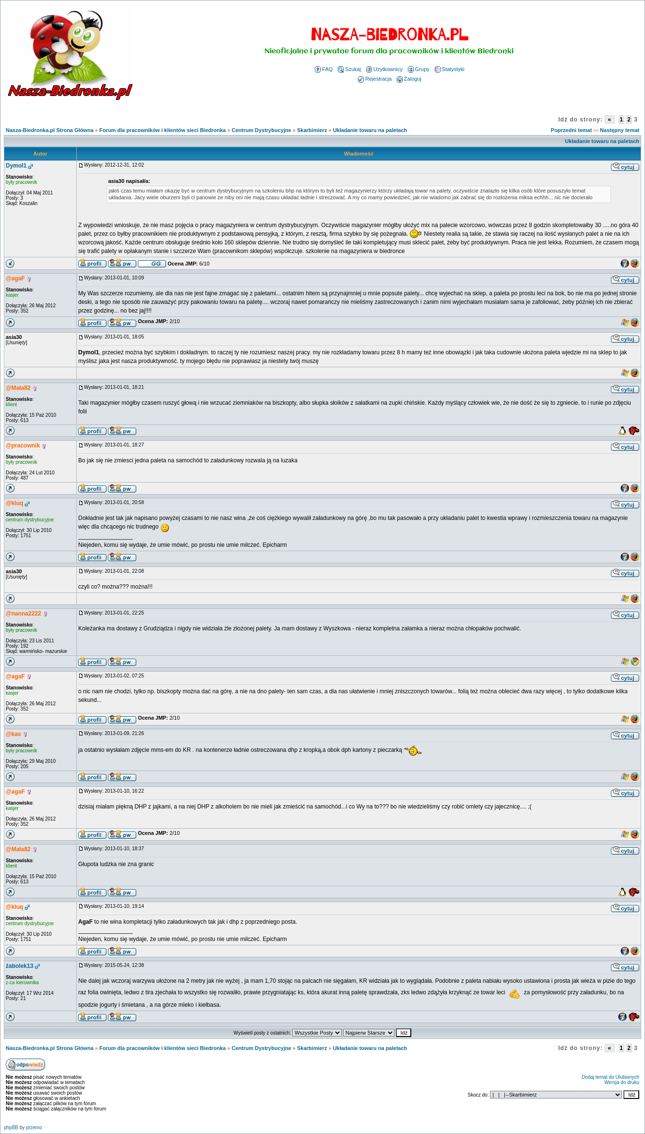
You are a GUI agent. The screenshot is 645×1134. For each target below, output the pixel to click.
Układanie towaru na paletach (370, 130)
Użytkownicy (384, 69)
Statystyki (450, 69)
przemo (34, 1127)
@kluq (14, 503)
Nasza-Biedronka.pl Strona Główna (50, 130)
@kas (13, 734)
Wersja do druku (621, 1082)
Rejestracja (375, 79)
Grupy (419, 69)
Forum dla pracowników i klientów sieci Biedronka (162, 130)
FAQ (324, 69)
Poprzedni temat (571, 130)
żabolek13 (19, 966)
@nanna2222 (23, 613)
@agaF (15, 278)
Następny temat (619, 130)
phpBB (11, 1127)
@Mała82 (18, 388)
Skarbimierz (312, 130)
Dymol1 (16, 165)
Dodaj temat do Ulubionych (610, 1077)
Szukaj (349, 69)
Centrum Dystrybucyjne (261, 130)
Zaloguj (409, 79)
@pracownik (23, 445)
